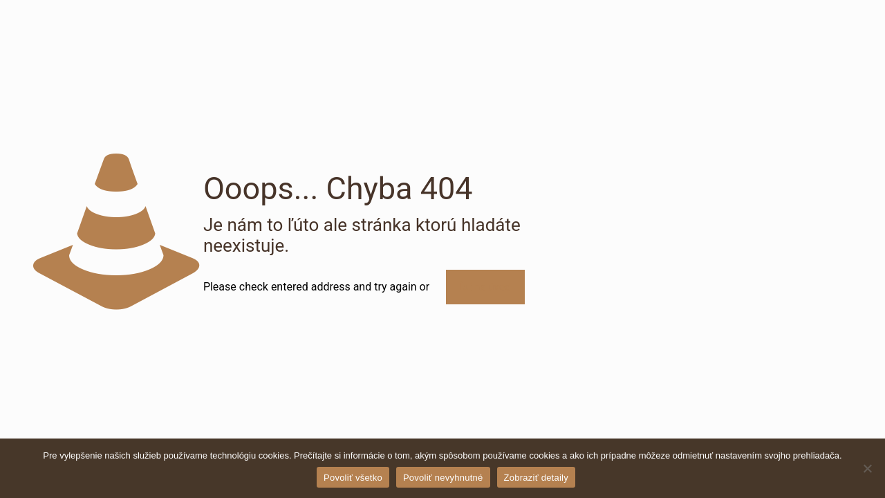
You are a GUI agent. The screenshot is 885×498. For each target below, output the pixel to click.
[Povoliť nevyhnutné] (868, 468)
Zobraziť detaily (536, 477)
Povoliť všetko (353, 477)
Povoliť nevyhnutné (443, 477)
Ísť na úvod (485, 287)
